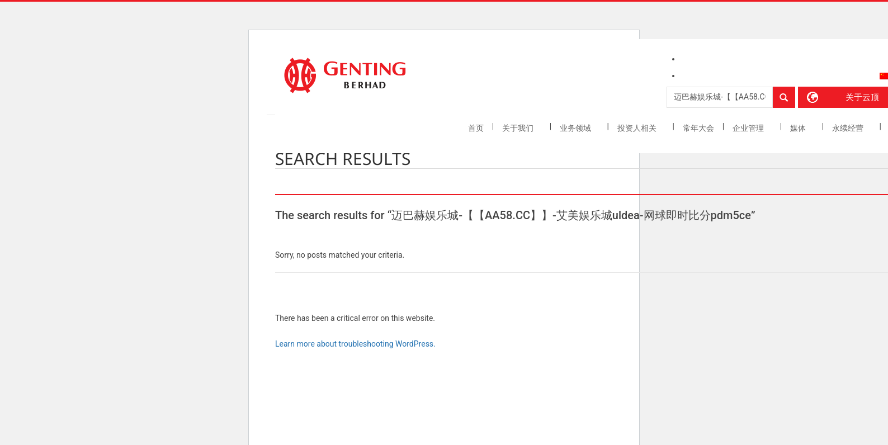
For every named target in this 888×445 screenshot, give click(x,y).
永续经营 (848, 128)
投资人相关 (637, 128)
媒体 (798, 128)
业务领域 (576, 128)
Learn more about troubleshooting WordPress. (355, 343)
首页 (476, 128)
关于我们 (518, 128)
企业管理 (749, 128)
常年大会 (698, 128)
